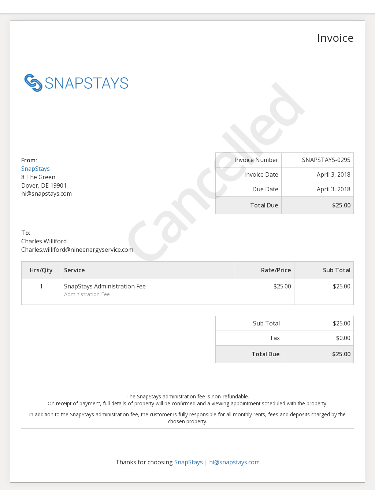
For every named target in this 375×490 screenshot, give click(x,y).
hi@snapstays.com (234, 462)
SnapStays (35, 169)
